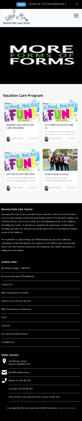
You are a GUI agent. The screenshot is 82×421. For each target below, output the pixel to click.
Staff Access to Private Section (16, 301)
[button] (76, 15)
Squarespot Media (66, 408)
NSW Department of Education (16, 309)
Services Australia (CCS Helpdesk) (17, 276)
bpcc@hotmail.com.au (19, 372)
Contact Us (6, 284)
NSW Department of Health (14, 292)
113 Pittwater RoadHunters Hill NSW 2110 (19, 362)
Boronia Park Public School (14, 334)
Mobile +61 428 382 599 (20, 380)
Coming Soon (7, 342)
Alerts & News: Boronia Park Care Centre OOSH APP (34, 397)
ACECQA (5, 325)
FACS (3, 317)
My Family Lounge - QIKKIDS (15, 268)
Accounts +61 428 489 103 (21, 388)
